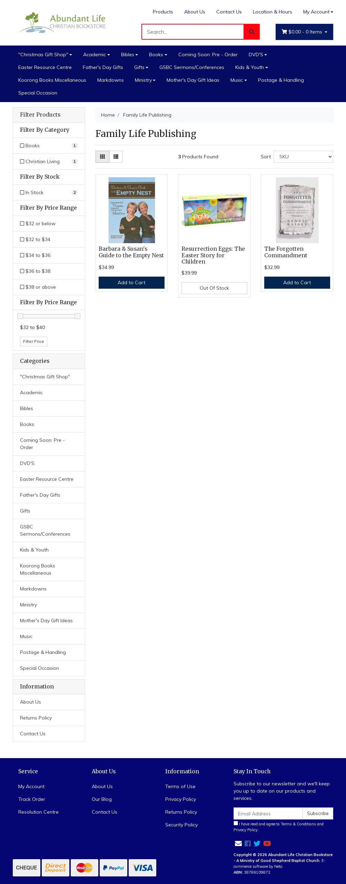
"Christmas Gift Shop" (43, 54)
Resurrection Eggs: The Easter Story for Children (213, 255)
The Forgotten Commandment (285, 252)
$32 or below (38, 223)
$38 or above (38, 287)
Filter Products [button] (40, 115)
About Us (194, 12)
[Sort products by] (303, 157)
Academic (94, 54)
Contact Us (229, 12)
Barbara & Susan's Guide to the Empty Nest (131, 252)
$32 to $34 (35, 239)
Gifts (139, 67)
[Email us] (238, 843)
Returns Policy (36, 718)
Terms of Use (180, 786)
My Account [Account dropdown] (316, 12)
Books (156, 54)
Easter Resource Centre (45, 67)
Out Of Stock (214, 288)
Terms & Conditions (298, 824)
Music (236, 80)
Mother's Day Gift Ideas (193, 80)
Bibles (127, 54)
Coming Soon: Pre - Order (208, 54)
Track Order (31, 799)
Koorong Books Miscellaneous (52, 80)
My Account (31, 786)
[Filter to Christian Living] (49, 161)
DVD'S (256, 54)
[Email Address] (268, 813)
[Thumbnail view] (102, 157)
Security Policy (181, 825)
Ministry (143, 80)
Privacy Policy (180, 799)
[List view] (116, 157)
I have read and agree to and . (279, 826)
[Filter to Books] (49, 146)
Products (163, 12)
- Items (302, 32)
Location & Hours (272, 12)
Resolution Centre (38, 812)
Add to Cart (131, 282)
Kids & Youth (249, 67)
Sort (266, 156)
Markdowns (110, 80)
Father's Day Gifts (103, 67)
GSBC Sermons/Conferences (191, 67)
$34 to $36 (35, 255)
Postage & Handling (281, 80)
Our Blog (102, 799)
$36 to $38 (35, 271)
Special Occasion (37, 93)
